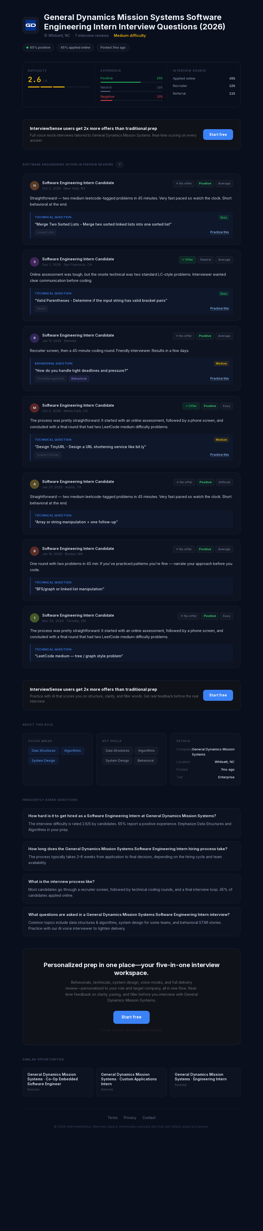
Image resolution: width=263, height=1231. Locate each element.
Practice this (219, 232)
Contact (149, 1118)
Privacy (130, 1118)
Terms (113, 1118)
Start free (218, 134)
